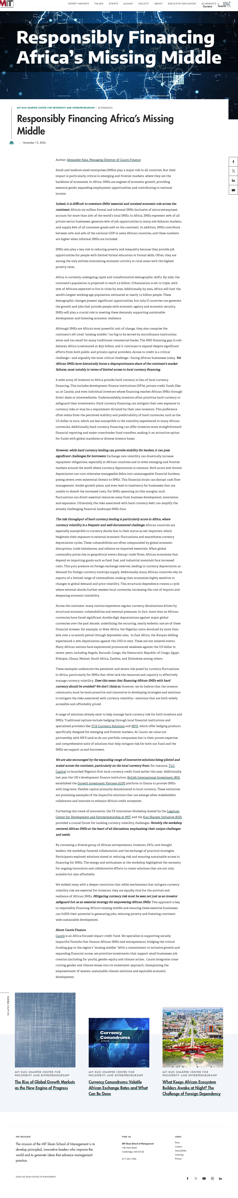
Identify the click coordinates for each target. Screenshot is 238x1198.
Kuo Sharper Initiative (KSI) (162, 824)
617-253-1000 (129, 1166)
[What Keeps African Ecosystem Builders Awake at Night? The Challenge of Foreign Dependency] (193, 1059)
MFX (134, 733)
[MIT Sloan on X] (195, 1187)
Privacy (178, 1165)
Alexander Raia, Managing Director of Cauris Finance (104, 167)
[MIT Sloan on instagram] (212, 1187)
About (158, 3)
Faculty (143, 3)
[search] (224, 13)
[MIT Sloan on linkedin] (220, 1187)
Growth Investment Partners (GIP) (101, 790)
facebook (233, 173)
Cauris (60, 943)
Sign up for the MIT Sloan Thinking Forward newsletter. (124, 13)
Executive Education (182, 3)
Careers (178, 1153)
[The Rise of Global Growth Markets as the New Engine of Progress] (45, 1049)
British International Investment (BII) (153, 785)
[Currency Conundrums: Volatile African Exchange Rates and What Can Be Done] (119, 1064)
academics (209, 3)
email (232, 201)
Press (177, 1149)
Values (98, 3)
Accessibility (180, 1157)
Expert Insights (78, 3)
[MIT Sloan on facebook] (188, 1187)
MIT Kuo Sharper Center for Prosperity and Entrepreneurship (56, 115)
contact (207, 13)
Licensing (179, 1161)
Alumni (128, 3)
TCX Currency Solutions (108, 733)
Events (113, 3)
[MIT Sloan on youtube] (203, 1188)
